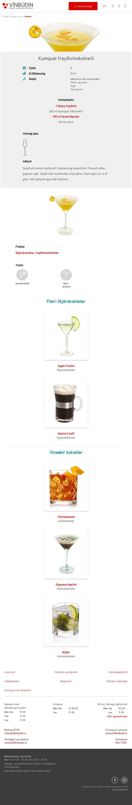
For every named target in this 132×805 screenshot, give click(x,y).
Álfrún (100, 704)
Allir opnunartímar (117, 716)
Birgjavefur (66, 681)
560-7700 (120, 742)
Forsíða (5, 16)
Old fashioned (66, 517)
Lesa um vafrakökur (120, 789)
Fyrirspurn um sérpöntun (17, 690)
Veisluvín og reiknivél (66, 672)
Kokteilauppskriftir (118, 672)
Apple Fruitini (66, 366)
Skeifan (123, 704)
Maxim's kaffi (66, 433)
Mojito (66, 652)
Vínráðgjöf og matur (16, 16)
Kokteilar (28, 16)
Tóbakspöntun (11, 681)
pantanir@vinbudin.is (116, 733)
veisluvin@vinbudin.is (15, 742)
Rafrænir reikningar (117, 681)
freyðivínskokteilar (47, 253)
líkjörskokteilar (25, 253)
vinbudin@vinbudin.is (15, 733)
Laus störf (9, 672)
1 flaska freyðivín (66, 106)
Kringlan (57, 704)
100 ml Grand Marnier (66, 116)
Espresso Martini (66, 584)
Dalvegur (111, 704)
